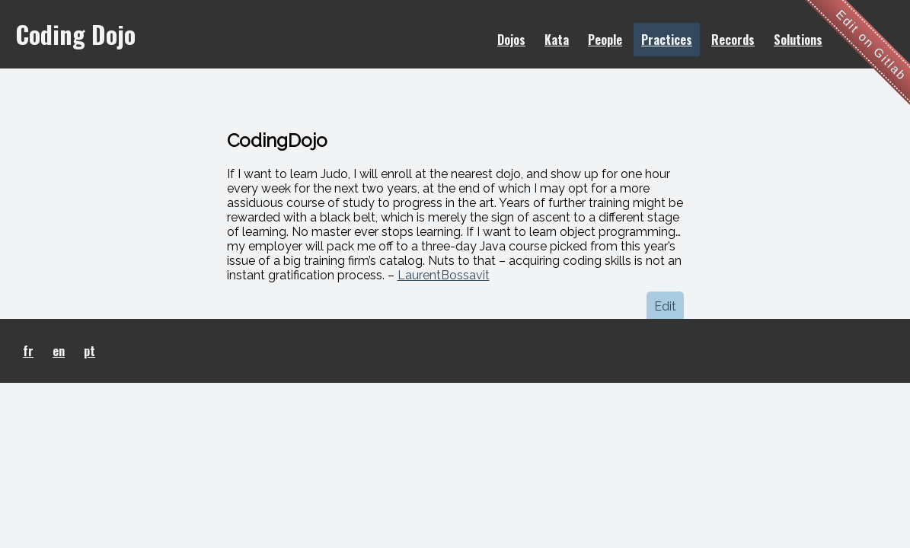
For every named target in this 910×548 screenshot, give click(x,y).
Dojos (511, 39)
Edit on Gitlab (871, 45)
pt (89, 351)
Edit (665, 306)
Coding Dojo (75, 34)
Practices (666, 39)
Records (733, 39)
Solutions (798, 39)
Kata (556, 39)
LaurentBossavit (444, 275)
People (605, 39)
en (59, 351)
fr (28, 351)
